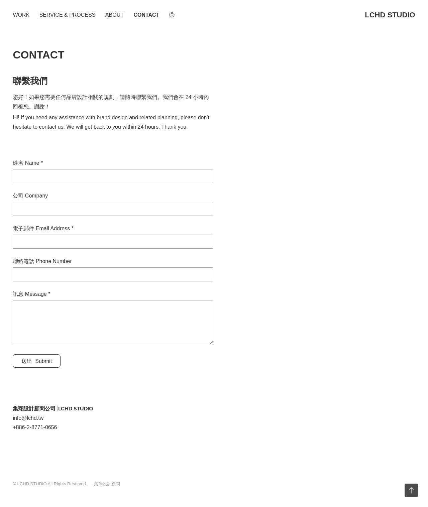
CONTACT (146, 15)
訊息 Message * (31, 294)
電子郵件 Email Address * (43, 228)
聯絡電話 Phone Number (42, 261)
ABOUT (114, 15)
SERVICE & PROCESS (67, 15)
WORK (21, 15)
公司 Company (30, 196)
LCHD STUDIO (390, 15)
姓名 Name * (28, 163)
